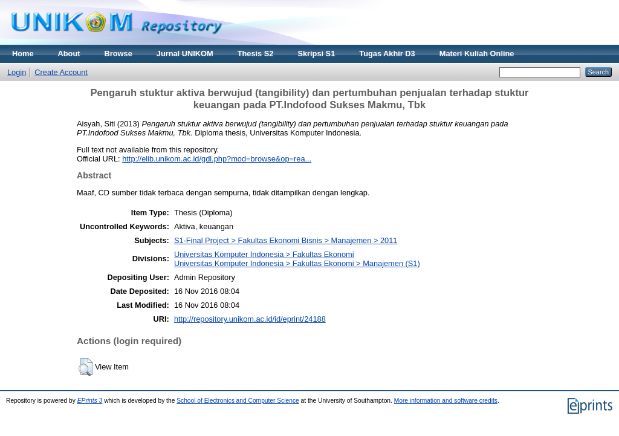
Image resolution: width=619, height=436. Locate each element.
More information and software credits (445, 400)
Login (16, 72)
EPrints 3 (90, 400)
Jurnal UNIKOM (185, 53)
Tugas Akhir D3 (387, 53)
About (69, 53)
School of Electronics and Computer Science (238, 400)
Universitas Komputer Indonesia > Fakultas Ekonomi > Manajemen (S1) (297, 263)
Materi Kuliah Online (476, 53)
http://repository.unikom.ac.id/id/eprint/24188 (250, 319)
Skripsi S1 (316, 53)
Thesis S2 (256, 53)
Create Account (61, 72)
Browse (118, 53)
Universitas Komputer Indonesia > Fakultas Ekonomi (264, 254)
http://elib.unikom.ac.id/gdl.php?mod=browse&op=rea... (216, 158)
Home (23, 53)
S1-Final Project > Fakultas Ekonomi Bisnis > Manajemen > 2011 (286, 240)
